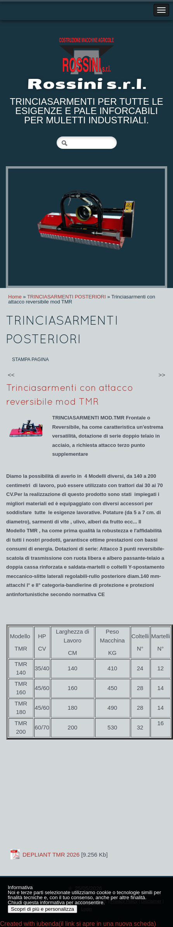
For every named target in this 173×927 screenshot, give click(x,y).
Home (15, 297)
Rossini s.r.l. (86, 84)
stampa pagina (30, 359)
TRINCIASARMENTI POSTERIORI (66, 297)
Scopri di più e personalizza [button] (42, 909)
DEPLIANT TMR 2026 (51, 854)
